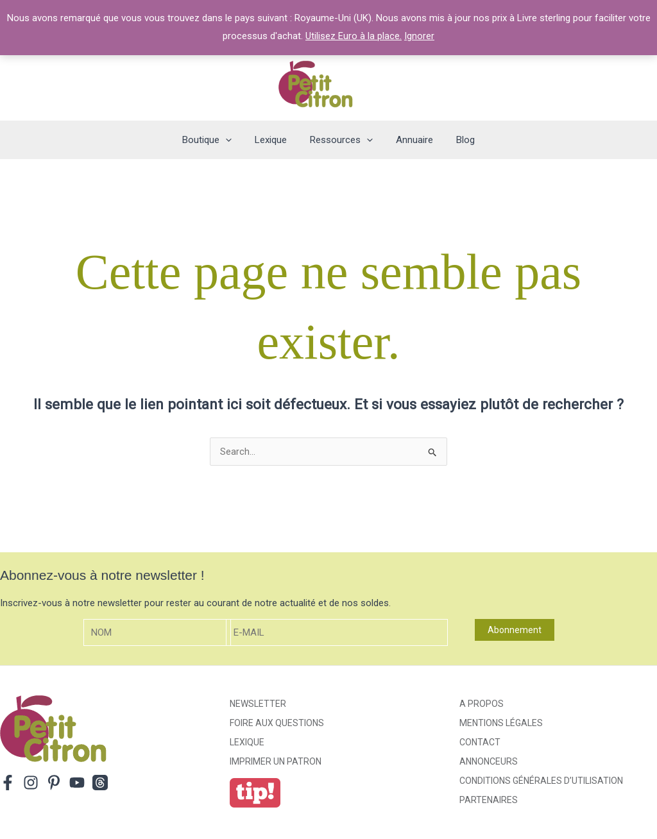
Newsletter (258, 704)
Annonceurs (488, 761)
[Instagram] (30, 782)
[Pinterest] (54, 782)
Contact (479, 742)
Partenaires (488, 800)
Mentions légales (501, 723)
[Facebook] (7, 782)
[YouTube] (77, 782)
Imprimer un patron (275, 761)
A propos (481, 704)
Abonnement (515, 630)
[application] (233, 140)
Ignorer (419, 36)
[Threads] (100, 782)
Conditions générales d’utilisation (541, 780)
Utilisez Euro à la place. (353, 36)
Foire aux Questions (277, 723)
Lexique (247, 742)
